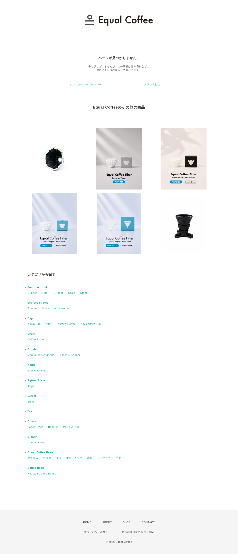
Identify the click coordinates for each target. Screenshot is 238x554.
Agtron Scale (36, 380)
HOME (87, 522)
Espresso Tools (38, 302)
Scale (71, 293)
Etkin (31, 401)
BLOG (127, 522)
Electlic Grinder (70, 355)
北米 (58, 458)
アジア (47, 458)
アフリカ (33, 458)
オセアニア (104, 458)
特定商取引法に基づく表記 (138, 532)
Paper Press (35, 427)
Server (32, 396)
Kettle (32, 364)
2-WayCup (34, 324)
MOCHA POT (71, 427)
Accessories (62, 308)
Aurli (48, 324)
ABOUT (107, 522)
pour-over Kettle (38, 370)
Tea (30, 411)
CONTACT (148, 522)
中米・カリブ (74, 458)
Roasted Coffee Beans (42, 473)
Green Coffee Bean (40, 452)
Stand (84, 293)
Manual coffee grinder (42, 355)
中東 (118, 458)
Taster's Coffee (66, 324)
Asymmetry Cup (91, 324)
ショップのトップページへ (86, 84)
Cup (30, 318)
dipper (32, 386)
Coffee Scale (36, 339)
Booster (53, 427)
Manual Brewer (37, 442)
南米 (90, 458)
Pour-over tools (38, 287)
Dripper (32, 293)
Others (32, 421)
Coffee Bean (36, 468)
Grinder (58, 293)
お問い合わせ (152, 84)
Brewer (32, 436)
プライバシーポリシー (97, 532)
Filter (45, 293)
